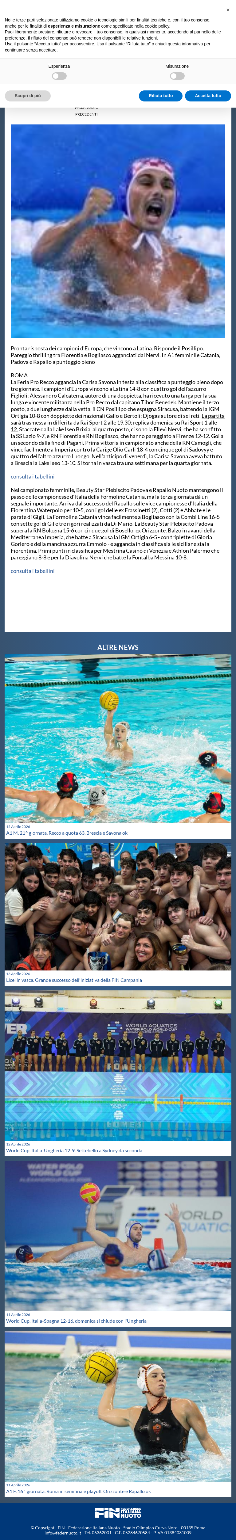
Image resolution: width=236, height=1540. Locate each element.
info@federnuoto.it (63, 1532)
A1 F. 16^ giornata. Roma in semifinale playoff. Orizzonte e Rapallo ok (78, 1491)
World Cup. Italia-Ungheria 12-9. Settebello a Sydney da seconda (74, 1150)
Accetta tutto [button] (208, 95)
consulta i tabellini (33, 476)
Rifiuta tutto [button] (161, 95)
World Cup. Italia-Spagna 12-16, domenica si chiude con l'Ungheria (76, 1321)
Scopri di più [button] (28, 95)
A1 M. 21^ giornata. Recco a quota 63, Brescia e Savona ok (67, 833)
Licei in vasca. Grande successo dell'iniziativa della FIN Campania (74, 980)
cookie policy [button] (157, 26)
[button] (228, 10)
